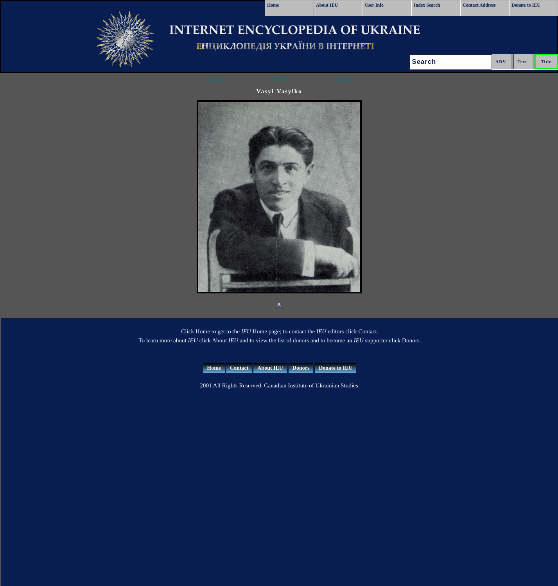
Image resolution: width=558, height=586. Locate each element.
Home (273, 5)
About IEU (327, 5)
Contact (239, 368)
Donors (301, 368)
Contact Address (479, 5)
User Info (374, 5)
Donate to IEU (525, 5)
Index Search (427, 5)
